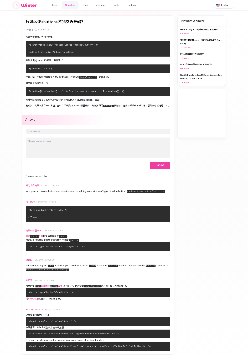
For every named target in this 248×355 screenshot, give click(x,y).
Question (70, 5)
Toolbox (131, 5)
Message (100, 5)
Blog (85, 5)
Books (116, 5)
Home (54, 5)
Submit (160, 165)
